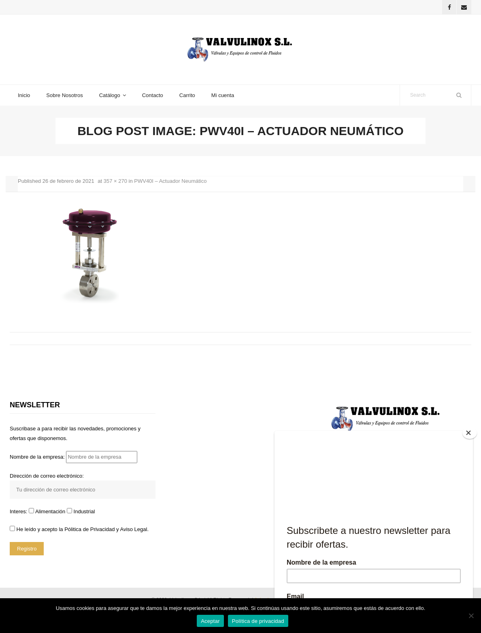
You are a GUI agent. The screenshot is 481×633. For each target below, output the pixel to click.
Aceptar (210, 621)
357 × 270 (115, 181)
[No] (471, 616)
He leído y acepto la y (79, 529)
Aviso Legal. (134, 529)
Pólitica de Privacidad (89, 529)
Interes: (19, 511)
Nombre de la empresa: (73, 457)
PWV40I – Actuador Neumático (170, 181)
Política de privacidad (258, 621)
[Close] (469, 433)
